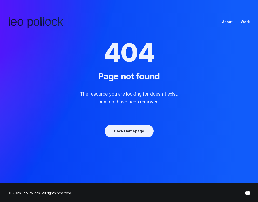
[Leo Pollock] (35, 22)
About (227, 22)
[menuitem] (229, 22)
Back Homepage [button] (129, 131)
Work (245, 22)
